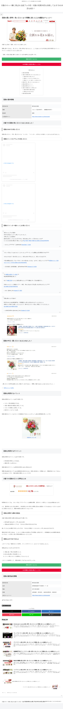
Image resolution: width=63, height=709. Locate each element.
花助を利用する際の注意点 (29, 91)
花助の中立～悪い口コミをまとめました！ (31, 83)
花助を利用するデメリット (28, 87)
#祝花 (30, 243)
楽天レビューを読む (9, 390)
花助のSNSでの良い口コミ (29, 77)
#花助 (33, 243)
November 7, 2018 (26, 247)
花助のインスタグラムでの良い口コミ (31, 79)
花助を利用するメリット (27, 85)
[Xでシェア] (11, 614)
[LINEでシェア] (31, 617)
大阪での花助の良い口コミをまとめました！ (32, 75)
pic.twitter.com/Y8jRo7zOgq (10, 308)
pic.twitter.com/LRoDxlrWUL (20, 265)
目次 (30, 70)
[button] (51, 617)
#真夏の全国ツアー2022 (11, 276)
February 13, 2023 (32, 269)
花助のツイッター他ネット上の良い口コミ (32, 81)
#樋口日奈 (9, 282)
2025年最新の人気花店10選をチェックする (31, 64)
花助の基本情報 (25, 73)
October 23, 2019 (25, 312)
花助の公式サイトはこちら (31, 59)
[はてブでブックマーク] (51, 614)
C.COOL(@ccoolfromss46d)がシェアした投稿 (18, 181)
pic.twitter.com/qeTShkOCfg (11, 288)
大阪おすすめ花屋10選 (6, 608)
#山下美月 (25, 243)
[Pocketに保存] (11, 617)
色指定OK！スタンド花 (31, 439)
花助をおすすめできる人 (28, 93)
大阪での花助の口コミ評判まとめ (29, 89)
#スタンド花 (55, 263)
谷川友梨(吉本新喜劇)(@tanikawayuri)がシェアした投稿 (18, 222)
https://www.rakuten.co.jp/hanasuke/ (41, 119)
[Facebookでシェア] (31, 614)
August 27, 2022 (18, 292)
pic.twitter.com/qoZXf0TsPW (42, 243)
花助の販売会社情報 (26, 95)
